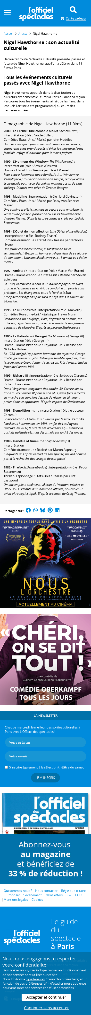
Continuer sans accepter (46, 1007)
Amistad (19, 270)
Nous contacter (46, 890)
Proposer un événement (24, 895)
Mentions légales (16, 899)
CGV (69, 895)
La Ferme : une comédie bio (33, 131)
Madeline (20, 196)
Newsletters (54, 895)
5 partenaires (35, 979)
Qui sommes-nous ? (18, 890)
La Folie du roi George (29, 336)
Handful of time (25, 441)
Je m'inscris (45, 777)
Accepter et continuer (46, 997)
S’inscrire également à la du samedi (47, 767)
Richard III (20, 375)
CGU (78, 895)
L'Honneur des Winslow (30, 161)
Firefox (18, 467)
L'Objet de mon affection (31, 231)
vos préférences (31, 983)
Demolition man (25, 410)
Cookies (37, 899)
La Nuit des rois (24, 310)
